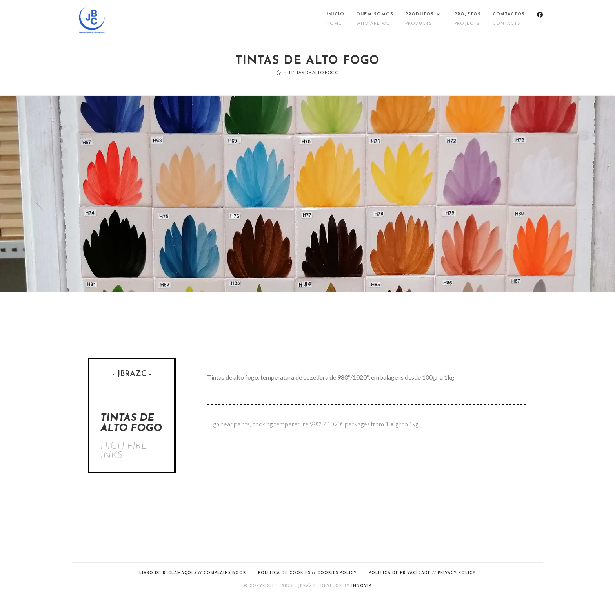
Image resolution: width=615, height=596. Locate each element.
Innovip (361, 586)
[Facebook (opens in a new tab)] (540, 15)
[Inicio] (279, 72)
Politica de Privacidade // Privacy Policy (422, 573)
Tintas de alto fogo (313, 72)
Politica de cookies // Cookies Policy (307, 573)
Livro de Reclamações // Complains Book (192, 573)
